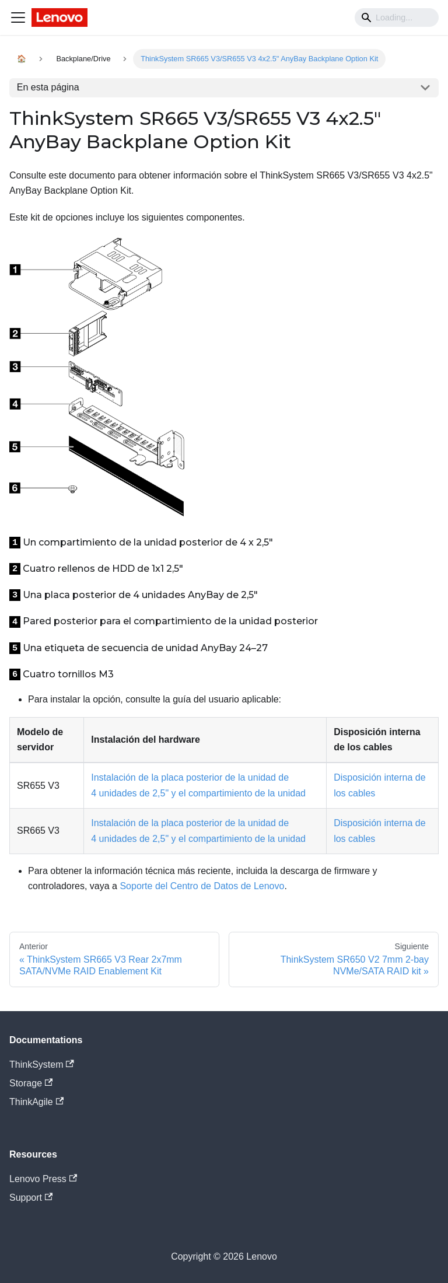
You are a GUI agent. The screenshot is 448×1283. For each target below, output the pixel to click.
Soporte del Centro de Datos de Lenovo (202, 886)
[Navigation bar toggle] (18, 17)
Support (30, 1197)
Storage (30, 1083)
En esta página (48, 87)
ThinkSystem (41, 1064)
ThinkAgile (36, 1102)
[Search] (397, 17)
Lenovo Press (43, 1179)
